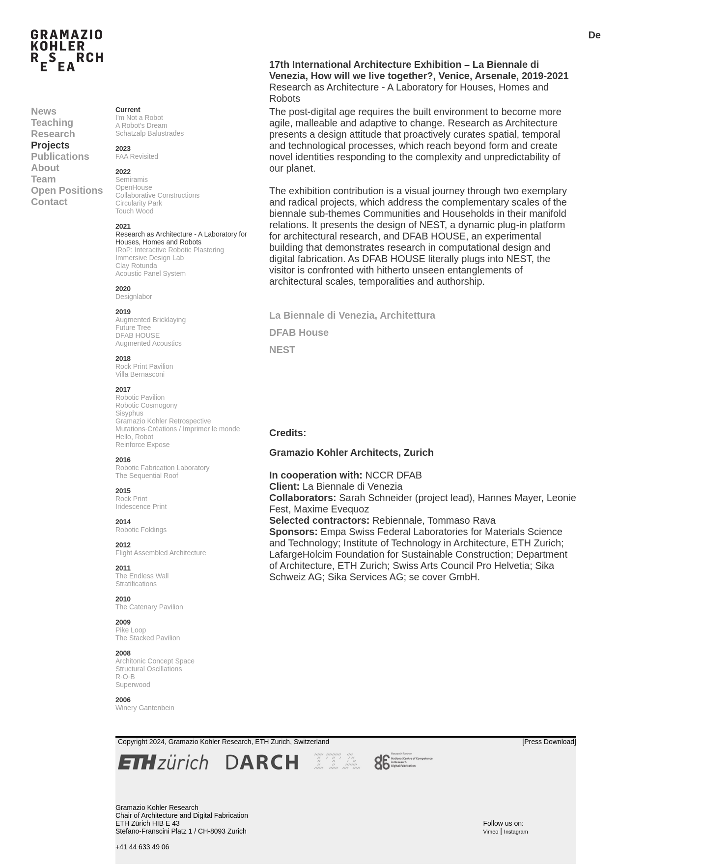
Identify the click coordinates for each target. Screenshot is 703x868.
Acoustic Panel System (150, 273)
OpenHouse (133, 187)
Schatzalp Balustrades (149, 133)
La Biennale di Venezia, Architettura (352, 315)
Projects (50, 145)
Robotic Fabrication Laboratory (162, 468)
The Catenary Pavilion (149, 607)
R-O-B (125, 677)
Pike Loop (130, 630)
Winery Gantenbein (144, 708)
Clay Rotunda (136, 265)
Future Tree (133, 327)
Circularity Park (138, 203)
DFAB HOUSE (137, 335)
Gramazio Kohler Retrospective (163, 421)
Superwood (132, 684)
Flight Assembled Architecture (160, 553)
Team (43, 179)
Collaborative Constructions (157, 195)
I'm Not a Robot (139, 117)
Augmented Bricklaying (150, 320)
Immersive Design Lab (149, 258)
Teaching (52, 122)
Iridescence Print (141, 506)
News (43, 111)
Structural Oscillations (148, 669)
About (45, 167)
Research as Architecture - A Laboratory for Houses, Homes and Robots (181, 238)
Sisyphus (129, 413)
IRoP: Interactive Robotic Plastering (169, 250)
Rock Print (131, 499)
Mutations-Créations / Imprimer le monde (177, 429)
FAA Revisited (136, 156)
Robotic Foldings (141, 530)
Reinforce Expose (142, 445)
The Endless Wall (142, 576)
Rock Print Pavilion (144, 366)
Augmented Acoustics (148, 343)
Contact (49, 201)
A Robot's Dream (141, 125)
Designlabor (133, 296)
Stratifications (136, 584)
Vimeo (490, 832)
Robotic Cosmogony (146, 405)
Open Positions (67, 190)
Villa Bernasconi (140, 374)
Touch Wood (134, 211)
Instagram (516, 832)
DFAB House (299, 332)
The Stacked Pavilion (147, 638)
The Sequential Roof (146, 475)
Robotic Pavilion (140, 397)
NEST (282, 349)
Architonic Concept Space (155, 661)
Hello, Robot (134, 437)
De (594, 35)
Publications (60, 156)
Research (53, 133)
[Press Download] (549, 742)
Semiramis (131, 179)
